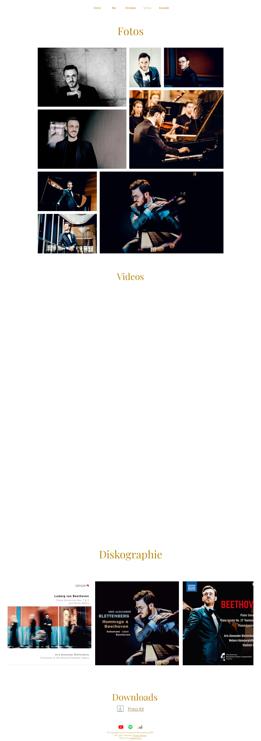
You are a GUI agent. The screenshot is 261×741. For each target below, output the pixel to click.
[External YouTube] (130, 329)
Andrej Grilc (135, 738)
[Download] (120, 709)
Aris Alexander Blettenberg (135, 732)
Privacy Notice (140, 735)
